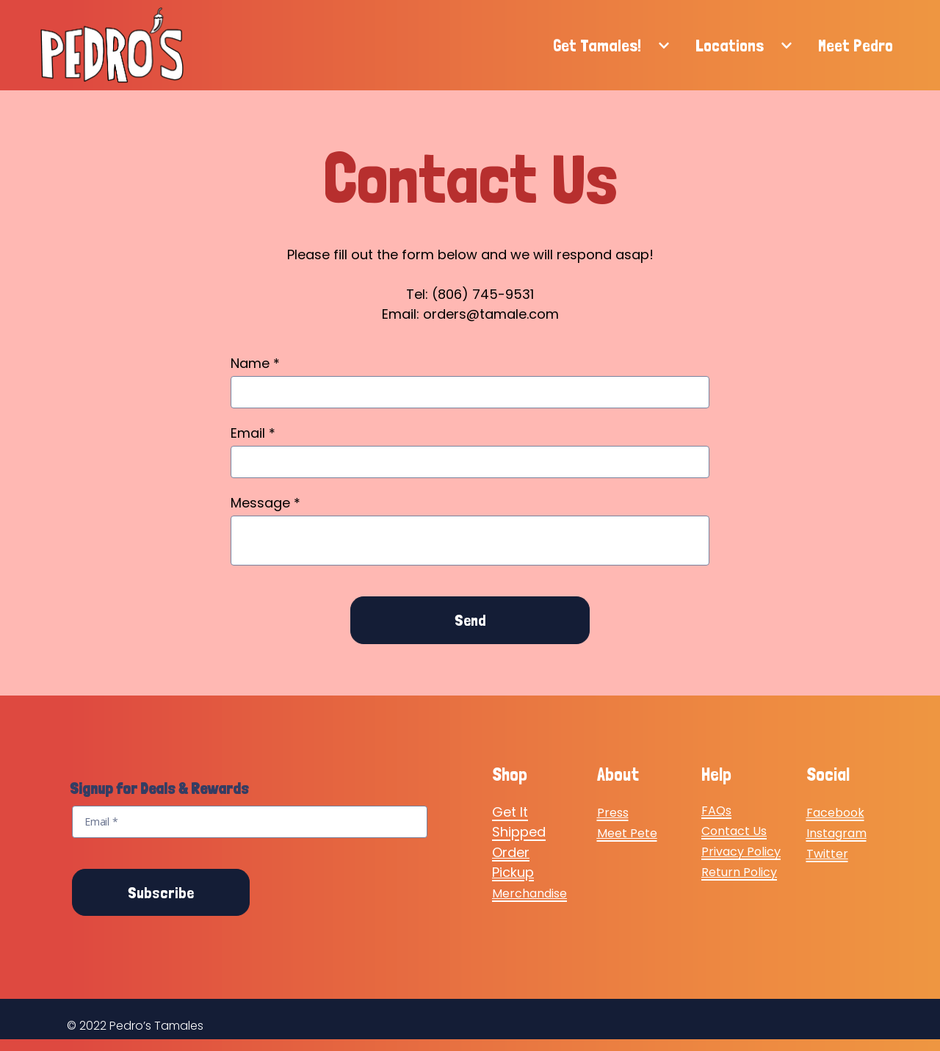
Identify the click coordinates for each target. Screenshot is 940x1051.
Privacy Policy (741, 851)
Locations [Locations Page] (729, 45)
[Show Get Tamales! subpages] (664, 45)
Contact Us (734, 831)
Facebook (835, 812)
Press (613, 812)
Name (255, 363)
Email (253, 433)
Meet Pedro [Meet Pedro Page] (855, 45)
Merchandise (529, 893)
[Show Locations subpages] (786, 45)
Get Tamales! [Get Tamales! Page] (597, 45)
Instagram (836, 833)
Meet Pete (627, 833)
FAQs (716, 810)
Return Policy (739, 872)
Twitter (827, 853)
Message (265, 503)
